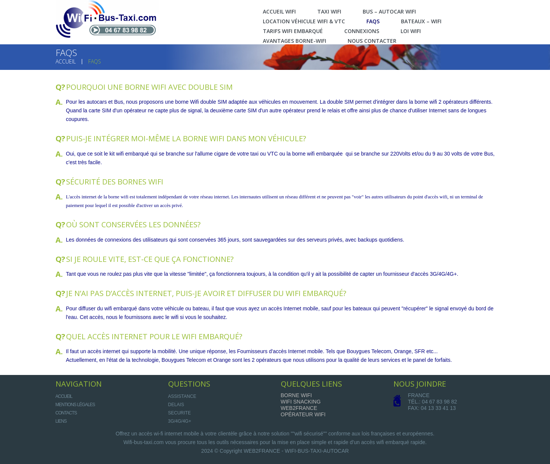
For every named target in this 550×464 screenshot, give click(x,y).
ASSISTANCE (182, 396)
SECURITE (179, 413)
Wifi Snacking (301, 402)
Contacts (66, 413)
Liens (61, 421)
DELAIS (176, 404)
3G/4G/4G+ (179, 421)
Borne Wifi (296, 395)
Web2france (299, 408)
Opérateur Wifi (303, 414)
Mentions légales (75, 404)
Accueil (66, 61)
